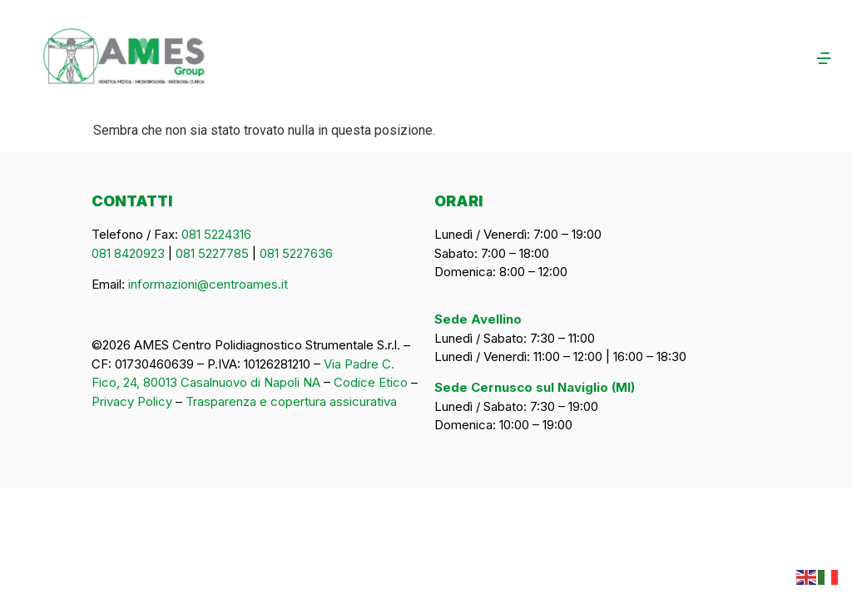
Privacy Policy (132, 401)
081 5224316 (216, 234)
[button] (637, 60)
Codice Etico (371, 382)
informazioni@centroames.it (208, 284)
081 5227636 (296, 253)
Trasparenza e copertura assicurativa (291, 401)
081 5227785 (212, 253)
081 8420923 (128, 253)
